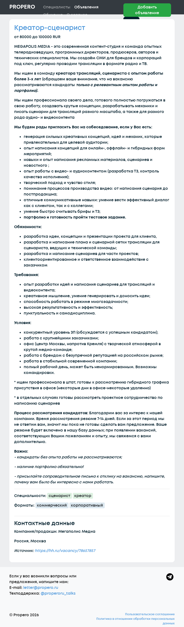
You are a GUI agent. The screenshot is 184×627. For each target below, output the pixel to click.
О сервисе (77, 15)
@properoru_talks (58, 593)
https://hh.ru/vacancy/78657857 (65, 550)
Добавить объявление (147, 10)
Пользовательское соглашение (150, 614)
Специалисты (56, 7)
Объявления (86, 7)
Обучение (53, 15)
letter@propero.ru (40, 587)
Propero (22, 7)
